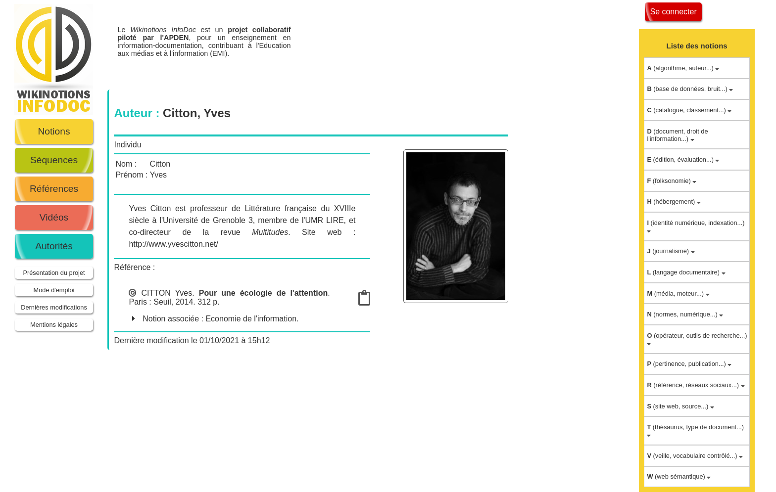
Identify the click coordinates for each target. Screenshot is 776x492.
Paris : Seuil (150, 302)
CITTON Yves (167, 293)
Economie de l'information (250, 318)
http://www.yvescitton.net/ (173, 244)
